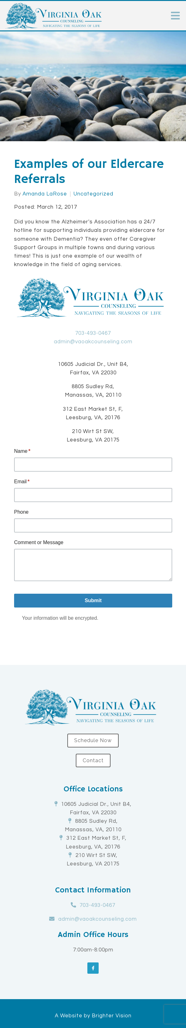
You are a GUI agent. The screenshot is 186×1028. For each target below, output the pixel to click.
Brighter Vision (112, 1016)
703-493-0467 (93, 333)
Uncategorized (93, 194)
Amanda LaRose (45, 194)
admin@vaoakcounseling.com (93, 342)
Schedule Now (93, 740)
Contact (93, 760)
